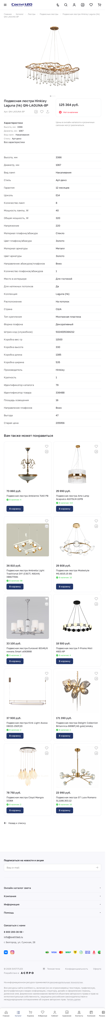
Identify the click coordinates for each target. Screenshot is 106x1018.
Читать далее (74, 999)
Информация (11, 904)
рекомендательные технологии (66, 982)
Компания (10, 896)
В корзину (15, 508)
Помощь (9, 912)
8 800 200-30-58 (13, 931)
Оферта (97, 968)
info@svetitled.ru (13, 937)
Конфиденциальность (76, 968)
